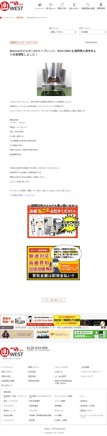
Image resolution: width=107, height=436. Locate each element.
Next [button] (105, 327)
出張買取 (32, 372)
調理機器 (58, 406)
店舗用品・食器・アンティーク (15, 397)
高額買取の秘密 (8, 381)
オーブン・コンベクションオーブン (91, 416)
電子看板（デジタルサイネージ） (40, 397)
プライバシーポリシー (91, 372)
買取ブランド (33, 367)
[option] (61, 328)
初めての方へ (7, 372)
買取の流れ (6, 376)
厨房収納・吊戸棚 (87, 406)
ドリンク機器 (60, 401)
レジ (82, 396)
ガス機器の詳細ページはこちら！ (23, 195)
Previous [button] (102, 327)
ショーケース (9, 420)
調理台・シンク (10, 411)
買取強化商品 (33, 381)
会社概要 (85, 367)
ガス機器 (58, 415)
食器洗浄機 (8, 415)
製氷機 (32, 420)
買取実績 (19, 17)
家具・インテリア (11, 401)
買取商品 (7, 392)
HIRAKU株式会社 (57, 429)
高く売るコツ (7, 385)
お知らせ (58, 372)
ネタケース (59, 411)
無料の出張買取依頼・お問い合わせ (64, 382)
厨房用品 (83, 401)
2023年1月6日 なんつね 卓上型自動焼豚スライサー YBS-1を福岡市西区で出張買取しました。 (52, 328)
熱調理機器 (33, 406)
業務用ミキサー (86, 411)
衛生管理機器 (34, 401)
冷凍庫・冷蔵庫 (61, 420)
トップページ (8, 17)
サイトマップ (87, 376)
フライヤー (33, 411)
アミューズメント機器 (63, 396)
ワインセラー (9, 406)
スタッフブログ (61, 367)
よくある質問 (60, 376)
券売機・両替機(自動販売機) (40, 415)
